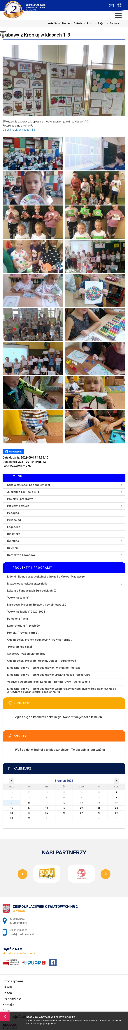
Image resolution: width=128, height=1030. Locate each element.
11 (46, 802)
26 (64, 813)
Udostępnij (13, 451)
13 (81, 802)
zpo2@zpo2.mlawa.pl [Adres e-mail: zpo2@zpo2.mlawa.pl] (21, 934)
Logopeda (13, 527)
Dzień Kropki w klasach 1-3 (19, 129)
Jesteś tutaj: (54, 23)
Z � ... (99, 23)
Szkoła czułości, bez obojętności (28, 485)
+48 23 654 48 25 (119, 5)
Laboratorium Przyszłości (24, 625)
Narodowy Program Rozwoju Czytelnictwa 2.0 (36, 604)
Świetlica (13, 541)
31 (29, 818)
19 (64, 808)
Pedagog (13, 513)
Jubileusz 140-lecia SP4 (23, 492)
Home (66, 23)
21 (99, 808)
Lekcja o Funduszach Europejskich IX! (32, 590)
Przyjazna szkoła (18, 506)
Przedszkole (12, 999)
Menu (17, 476)
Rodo (6, 1011)
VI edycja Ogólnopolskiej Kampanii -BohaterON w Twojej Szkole (48, 681)
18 (46, 808)
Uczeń (7, 993)
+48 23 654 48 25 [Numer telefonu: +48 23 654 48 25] (18, 930)
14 (99, 802)
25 (46, 813)
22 (116, 808)
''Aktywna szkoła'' (18, 597)
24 (29, 813)
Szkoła (76, 23)
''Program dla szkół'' (20, 646)
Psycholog (14, 520)
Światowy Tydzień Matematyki (26, 653)
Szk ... (88, 23)
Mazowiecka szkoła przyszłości (27, 583)
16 (11, 808)
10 (29, 802)
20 (81, 808)
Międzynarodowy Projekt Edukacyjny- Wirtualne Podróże (43, 667)
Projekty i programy (20, 499)
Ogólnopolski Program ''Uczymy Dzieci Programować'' (42, 660)
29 (116, 813)
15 (116, 802)
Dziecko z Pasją (17, 618)
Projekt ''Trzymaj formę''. (23, 632)
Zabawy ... (113, 23)
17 (29, 808)
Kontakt (8, 1005)
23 (11, 813)
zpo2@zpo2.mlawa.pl (111, 5)
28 (99, 813)
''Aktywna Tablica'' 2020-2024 (26, 611)
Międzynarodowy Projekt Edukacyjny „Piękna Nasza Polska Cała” (49, 674)
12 (64, 802)
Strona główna (13, 981)
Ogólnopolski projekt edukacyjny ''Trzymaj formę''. (39, 639)
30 (11, 818)
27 (81, 813)
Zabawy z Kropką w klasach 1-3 (36, 35)
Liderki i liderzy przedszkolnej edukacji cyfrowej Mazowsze (46, 576)
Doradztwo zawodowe (21, 555)
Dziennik (12, 548)
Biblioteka (13, 534)
